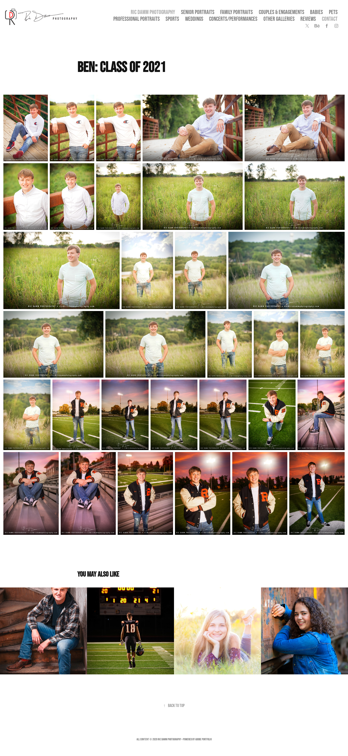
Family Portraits (236, 12)
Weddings (194, 18)
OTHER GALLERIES (279, 18)
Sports (172, 18)
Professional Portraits (136, 18)
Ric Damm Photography (153, 12)
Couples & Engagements (281, 12)
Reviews (308, 18)
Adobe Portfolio (203, 739)
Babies (316, 12)
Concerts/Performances (233, 18)
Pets (333, 12)
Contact (330, 18)
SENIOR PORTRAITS (197, 12)
